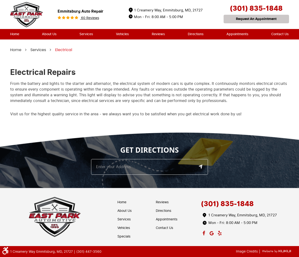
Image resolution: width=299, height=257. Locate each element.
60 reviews (89, 17)
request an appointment (256, 18)
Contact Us (280, 34)
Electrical (63, 50)
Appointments (237, 34)
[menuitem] (14, 34)
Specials (123, 236)
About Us (49, 34)
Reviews (158, 34)
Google (212, 232)
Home (14, 34)
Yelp (219, 232)
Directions (196, 34)
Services (86, 34)
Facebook (204, 232)
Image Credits (247, 251)
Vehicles (122, 34)
